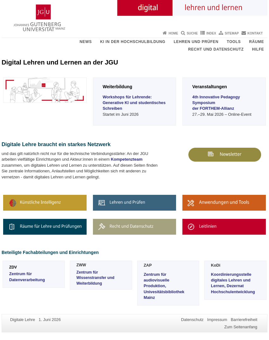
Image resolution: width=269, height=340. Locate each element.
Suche (192, 33)
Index (211, 33)
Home (173, 33)
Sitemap (232, 33)
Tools (234, 42)
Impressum (217, 319)
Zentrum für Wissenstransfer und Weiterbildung (95, 278)
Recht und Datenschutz (216, 49)
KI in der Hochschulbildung (132, 42)
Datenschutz (192, 319)
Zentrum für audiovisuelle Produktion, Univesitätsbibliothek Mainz (164, 286)
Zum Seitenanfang (240, 327)
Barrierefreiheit (244, 319)
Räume (256, 42)
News (86, 42)
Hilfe (258, 49)
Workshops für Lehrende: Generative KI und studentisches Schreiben (134, 103)
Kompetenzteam (126, 159)
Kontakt (255, 33)
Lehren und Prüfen (196, 42)
